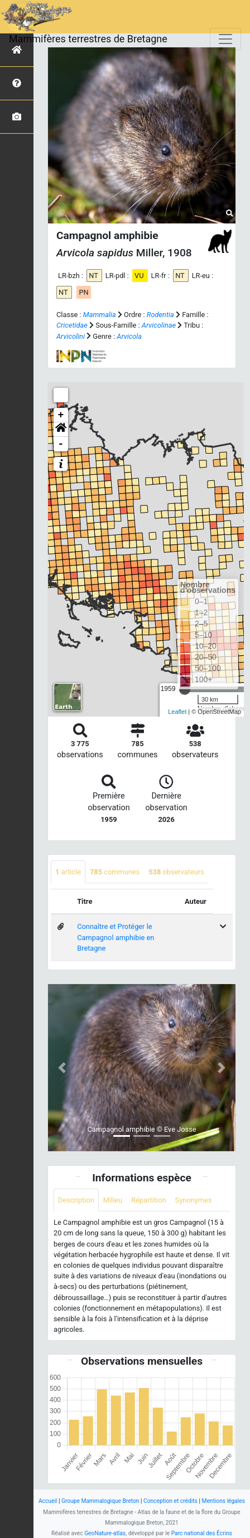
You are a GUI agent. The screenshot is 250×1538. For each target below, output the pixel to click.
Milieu (112, 1200)
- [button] (61, 444)
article (68, 872)
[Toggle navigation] (225, 39)
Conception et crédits (170, 1501)
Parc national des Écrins (201, 1533)
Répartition (148, 1200)
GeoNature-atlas (105, 1533)
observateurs (176, 872)
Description (76, 1200)
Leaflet (177, 711)
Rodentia (160, 314)
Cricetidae (72, 325)
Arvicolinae (159, 325)
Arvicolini (70, 336)
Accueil (48, 1501)
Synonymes (193, 1200)
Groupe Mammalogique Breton (100, 1501)
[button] (61, 429)
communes (115, 872)
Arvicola (129, 336)
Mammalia (99, 314)
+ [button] (61, 415)
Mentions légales (223, 1501)
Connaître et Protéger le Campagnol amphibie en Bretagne (115, 937)
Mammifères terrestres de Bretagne (88, 39)
